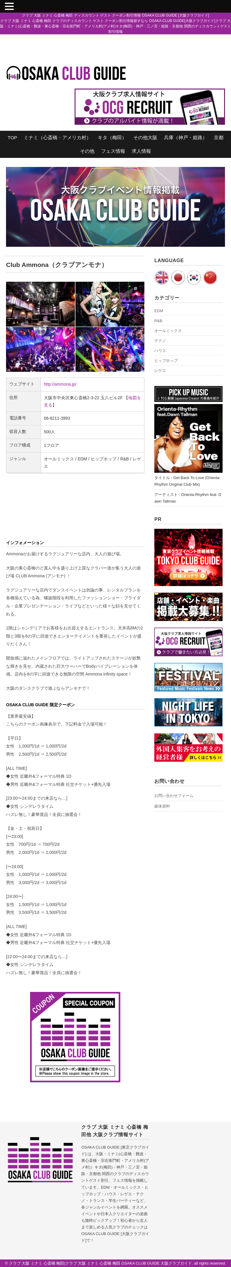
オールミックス (168, 330)
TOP (12, 137)
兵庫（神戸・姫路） (185, 137)
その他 (87, 151)
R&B (158, 320)
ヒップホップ (166, 360)
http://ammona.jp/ (60, 384)
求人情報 (141, 151)
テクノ (160, 340)
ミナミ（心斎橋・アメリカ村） (57, 137)
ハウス (160, 350)
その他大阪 (145, 137)
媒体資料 (162, 806)
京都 (218, 137)
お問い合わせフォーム (173, 795)
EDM (158, 311)
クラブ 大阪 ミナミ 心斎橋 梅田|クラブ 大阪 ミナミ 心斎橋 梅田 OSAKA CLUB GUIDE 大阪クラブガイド (100, 1263)
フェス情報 (113, 151)
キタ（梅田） (112, 137)
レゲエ (160, 370)
